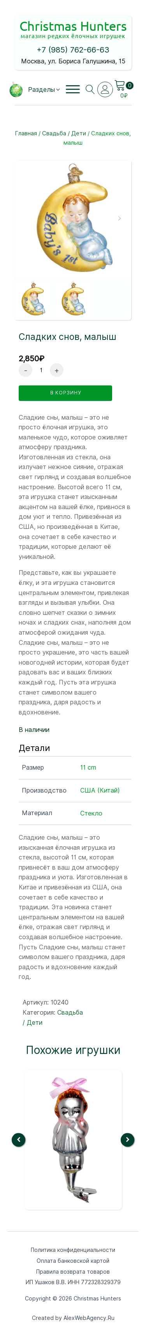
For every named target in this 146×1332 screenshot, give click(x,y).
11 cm (88, 767)
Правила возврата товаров (73, 1272)
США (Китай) (100, 790)
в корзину (65, 393)
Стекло (91, 813)
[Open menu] (73, 89)
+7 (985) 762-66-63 (73, 49)
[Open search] (90, 89)
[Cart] (124, 86)
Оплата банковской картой (73, 1261)
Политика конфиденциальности (73, 1250)
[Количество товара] (41, 370)
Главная (26, 133)
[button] (44, 90)
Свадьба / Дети (64, 133)
